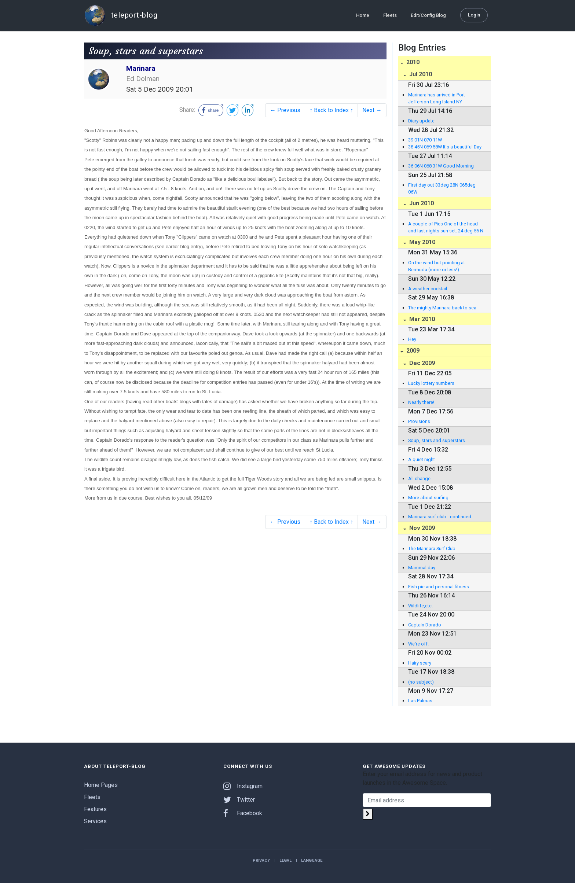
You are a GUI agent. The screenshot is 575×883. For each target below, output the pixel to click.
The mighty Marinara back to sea (442, 307)
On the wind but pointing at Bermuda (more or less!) (436, 266)
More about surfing (428, 497)
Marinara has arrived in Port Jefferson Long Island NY (436, 98)
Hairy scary (419, 663)
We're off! (418, 644)
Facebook (242, 813)
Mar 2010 (421, 319)
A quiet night (421, 459)
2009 (412, 350)
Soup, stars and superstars (436, 440)
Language (311, 860)
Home (362, 15)
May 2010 (421, 242)
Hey (412, 339)
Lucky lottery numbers (431, 383)
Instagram (243, 786)
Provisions (419, 421)
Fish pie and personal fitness (438, 586)
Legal (285, 860)
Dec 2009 (421, 363)
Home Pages (101, 784)
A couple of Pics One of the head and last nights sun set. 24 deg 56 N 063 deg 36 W (445, 227)
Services (95, 821)
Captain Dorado (424, 625)
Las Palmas (420, 700)
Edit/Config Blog (428, 15)
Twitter (239, 799)
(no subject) (421, 682)
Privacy (261, 860)
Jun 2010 (421, 203)
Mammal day (421, 567)
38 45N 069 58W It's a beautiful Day (444, 147)
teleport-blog (120, 15)
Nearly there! (421, 402)
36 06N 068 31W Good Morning (441, 166)
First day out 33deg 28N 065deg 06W (442, 188)
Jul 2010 (420, 74)
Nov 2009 (421, 528)
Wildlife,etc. (420, 605)
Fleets (390, 15)
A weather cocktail (427, 288)
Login (474, 15)
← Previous (285, 110)
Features (95, 809)
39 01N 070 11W (425, 140)
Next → (372, 110)
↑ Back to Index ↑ (331, 110)
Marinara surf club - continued (439, 516)
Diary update (421, 121)
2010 (412, 62)
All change (419, 478)
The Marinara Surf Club (431, 548)
